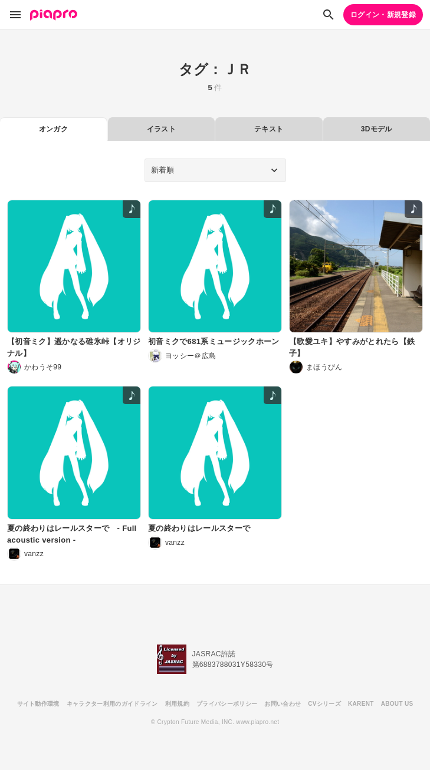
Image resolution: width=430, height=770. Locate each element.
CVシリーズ (324, 703)
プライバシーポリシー (226, 703)
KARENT (361, 703)
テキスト (268, 129)
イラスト (161, 129)
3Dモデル (376, 129)
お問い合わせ (282, 703)
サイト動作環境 (38, 703)
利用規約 (177, 703)
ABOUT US (397, 703)
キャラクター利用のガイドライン (112, 703)
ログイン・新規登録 (383, 15)
